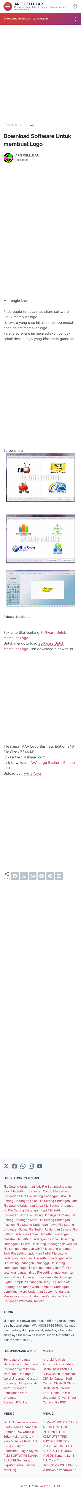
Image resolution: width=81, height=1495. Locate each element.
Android (49, 1359)
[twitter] (24, 876)
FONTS (9, 1422)
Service (29, 1465)
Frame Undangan (25, 1427)
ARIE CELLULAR (28, 4)
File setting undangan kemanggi (26, 1263)
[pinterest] (50, 876)
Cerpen (48, 1383)
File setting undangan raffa (46, 1267)
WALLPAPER (68, 1465)
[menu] (7, 6)
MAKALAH (29, 1441)
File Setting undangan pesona (37, 1239)
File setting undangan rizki (55, 1272)
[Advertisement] (40, 74)
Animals (60, 1359)
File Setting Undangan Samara (50, 1229)
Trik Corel (50, 1460)
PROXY (8, 1446)
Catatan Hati (63, 1378)
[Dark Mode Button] (75, 6)
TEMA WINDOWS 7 (57, 1422)
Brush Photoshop (64, 1374)
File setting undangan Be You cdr (54, 1244)
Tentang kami (64, 1455)
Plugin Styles (28, 1451)
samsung (9, 1470)
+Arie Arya (32, 773)
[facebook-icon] (14, 1166)
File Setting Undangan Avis (22, 1186)
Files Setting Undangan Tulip (24, 1277)
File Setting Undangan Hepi (28, 1210)
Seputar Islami (13, 1465)
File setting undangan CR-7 (23, 1248)
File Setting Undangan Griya (23, 1205)
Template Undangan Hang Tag (35, 1282)
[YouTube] (39, 1166)
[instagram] (31, 1166)
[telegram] (41, 876)
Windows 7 (51, 1470)
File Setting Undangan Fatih (58, 1201)
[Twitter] (6, 1166)
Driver (63, 1397)
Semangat (24, 1460)
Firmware (22, 1422)
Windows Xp (67, 1470)
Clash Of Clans (64, 1383)
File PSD (60, 1402)
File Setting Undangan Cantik (32, 1191)
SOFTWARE (19, 1455)
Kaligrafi (19, 1436)
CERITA (48, 1378)
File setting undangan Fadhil (31, 1253)
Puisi (7, 1455)
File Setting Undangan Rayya (37, 1224)
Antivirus (49, 1364)
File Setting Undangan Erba (47, 1196)
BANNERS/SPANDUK (57, 1369)
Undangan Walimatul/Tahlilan (23, 1301)
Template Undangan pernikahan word (20, 1369)
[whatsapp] (33, 876)
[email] (59, 876)
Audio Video (64, 1364)
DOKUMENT (52, 1388)
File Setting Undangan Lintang (49, 1215)
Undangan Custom (41, 1291)
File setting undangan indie (53, 1258)
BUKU (47, 1374)
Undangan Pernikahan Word (50, 1296)
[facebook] (15, 876)
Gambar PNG (13, 1432)
